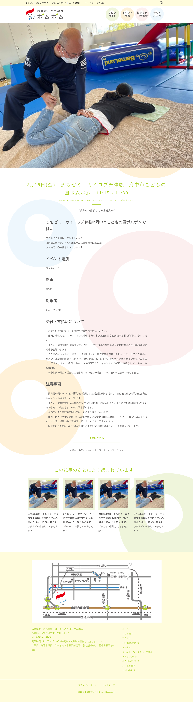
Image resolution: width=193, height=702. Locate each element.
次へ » (120, 450)
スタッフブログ (129, 657)
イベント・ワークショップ (105, 200)
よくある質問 (128, 666)
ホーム (125, 629)
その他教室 (122, 200)
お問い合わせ (128, 670)
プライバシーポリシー (88, 685)
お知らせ (90, 200)
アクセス (126, 638)
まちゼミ (131, 200)
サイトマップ (108, 685)
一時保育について (131, 643)
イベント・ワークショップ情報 (137, 652)
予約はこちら (96, 438)
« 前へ (73, 450)
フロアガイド (128, 634)
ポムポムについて (131, 661)
